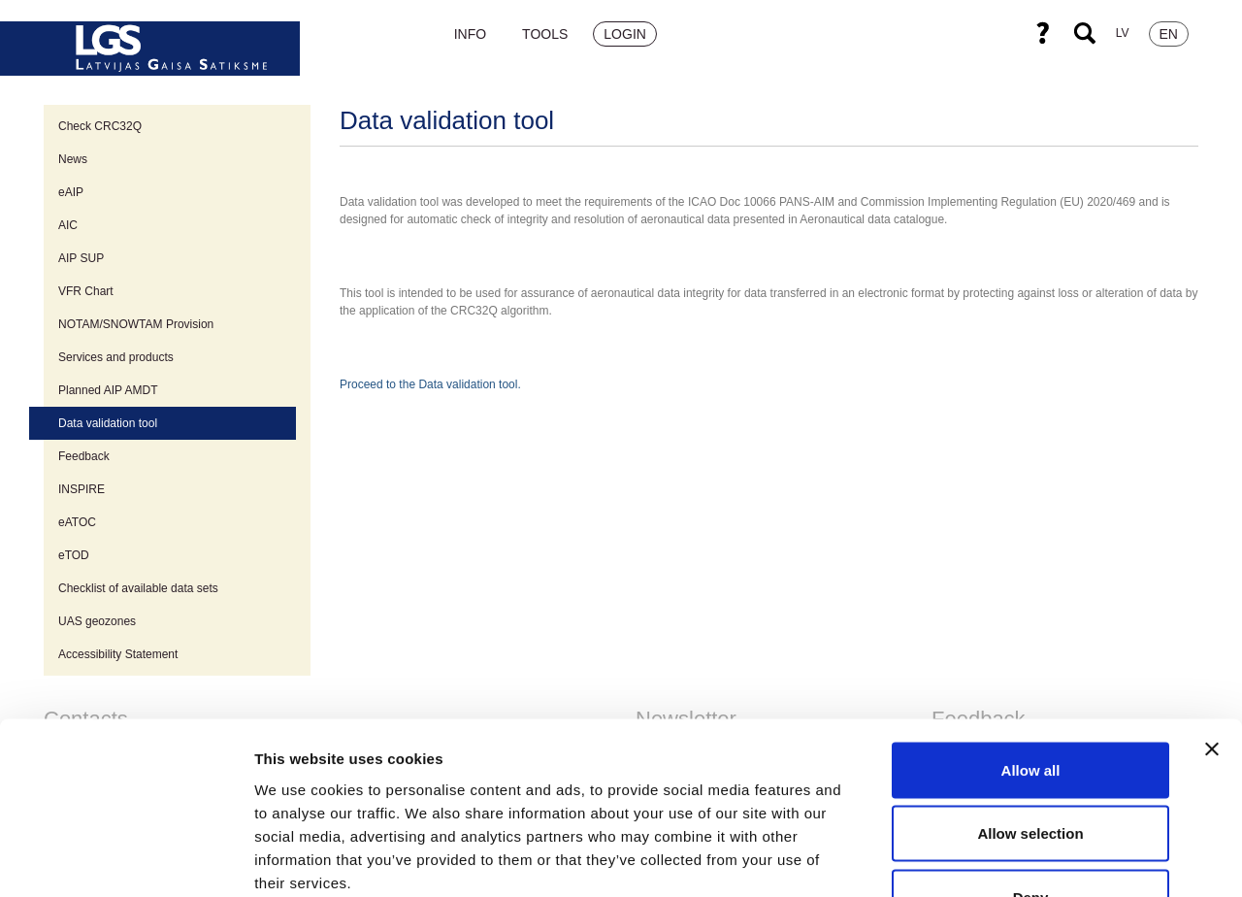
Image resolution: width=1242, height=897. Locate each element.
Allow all (1031, 642)
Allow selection (1030, 706)
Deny (1031, 769)
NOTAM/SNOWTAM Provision (135, 324)
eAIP (70, 192)
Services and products (116, 357)
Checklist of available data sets (138, 588)
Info (470, 34)
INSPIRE (81, 489)
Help (1042, 33)
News (72, 159)
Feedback (84, 456)
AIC (68, 225)
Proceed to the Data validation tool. (430, 384)
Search (1084, 33)
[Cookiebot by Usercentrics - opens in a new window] (126, 859)
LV (1122, 33)
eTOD (73, 555)
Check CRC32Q (100, 126)
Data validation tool (107, 423)
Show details (1018, 858)
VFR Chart (86, 291)
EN (1169, 34)
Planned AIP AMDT (108, 390)
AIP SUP (81, 258)
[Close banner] (1212, 621)
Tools (545, 34)
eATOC (77, 522)
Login (625, 34)
